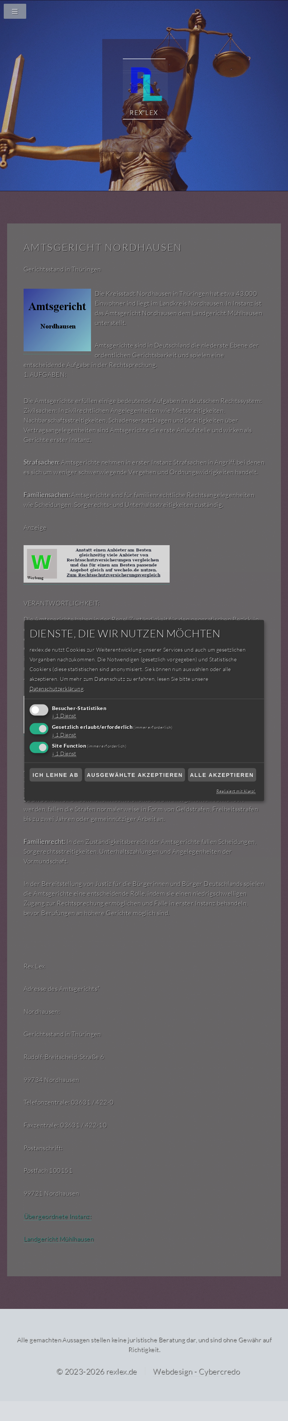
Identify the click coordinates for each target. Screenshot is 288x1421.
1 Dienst (65, 715)
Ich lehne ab (56, 775)
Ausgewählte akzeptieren (135, 775)
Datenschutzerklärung (56, 688)
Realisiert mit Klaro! (237, 790)
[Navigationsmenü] (144, 11)
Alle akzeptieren (222, 775)
